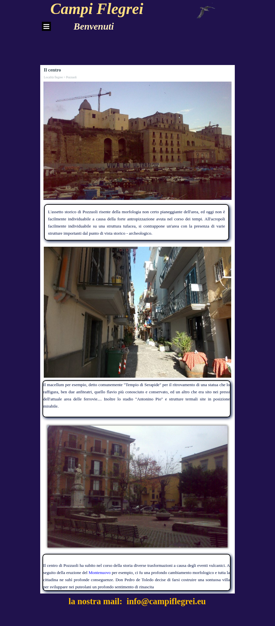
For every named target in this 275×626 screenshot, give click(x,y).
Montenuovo (100, 572)
